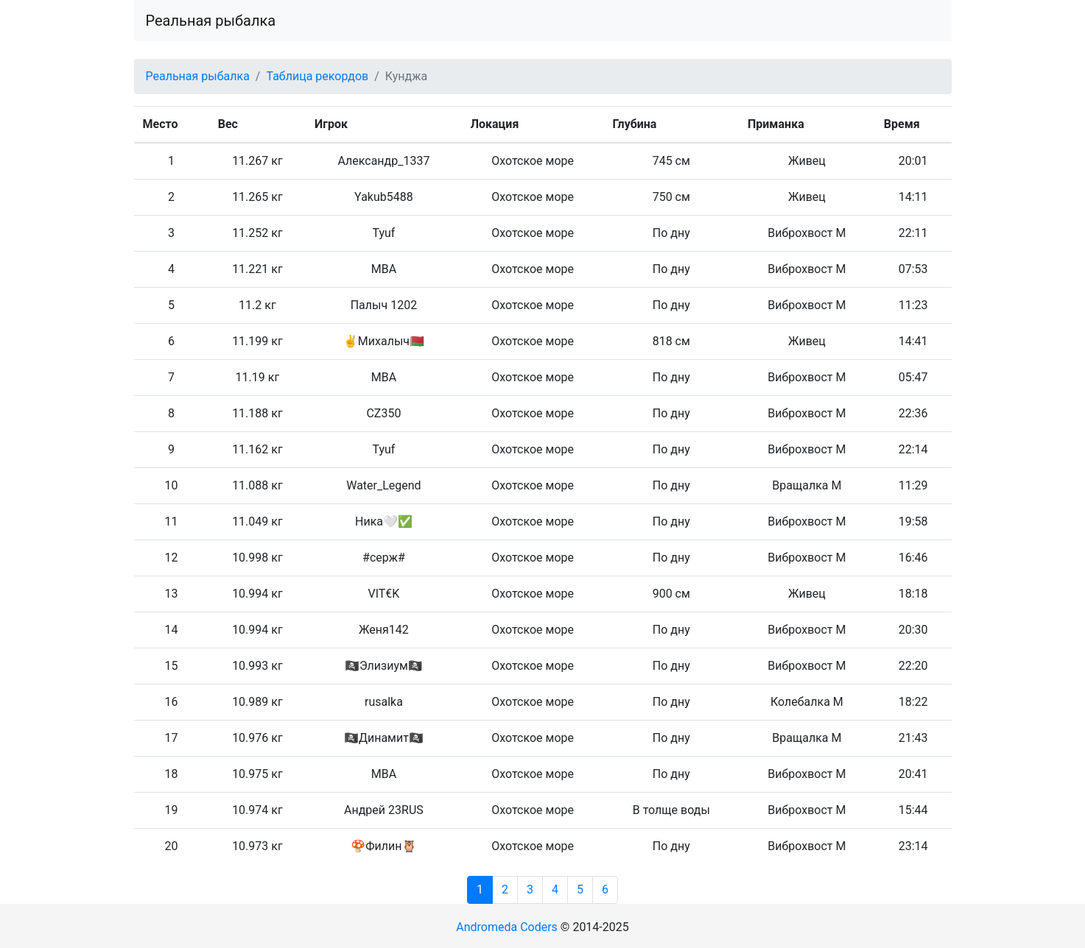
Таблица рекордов (317, 76)
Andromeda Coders (507, 927)
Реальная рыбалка (211, 20)
